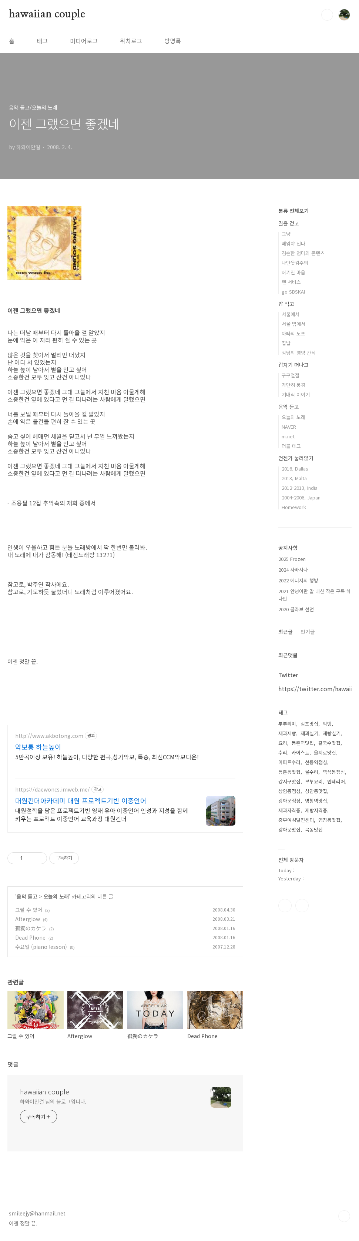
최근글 (285, 631)
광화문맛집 (289, 829)
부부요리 (314, 781)
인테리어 (336, 781)
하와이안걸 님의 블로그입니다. (53, 1101)
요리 (282, 742)
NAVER (289, 426)
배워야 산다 (293, 243)
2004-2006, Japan (301, 497)
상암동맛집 (316, 791)
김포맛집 (309, 723)
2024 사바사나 (293, 569)
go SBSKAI (293, 291)
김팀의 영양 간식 (299, 352)
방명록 (172, 40)
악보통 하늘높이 (38, 746)
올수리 (311, 771)
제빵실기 (331, 733)
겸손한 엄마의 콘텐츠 (303, 253)
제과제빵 (287, 733)
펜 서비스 (291, 281)
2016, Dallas (295, 468)
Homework (294, 507)
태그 (42, 40)
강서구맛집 (289, 781)
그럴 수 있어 (28, 909)
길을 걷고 (288, 223)
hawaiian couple (47, 14)
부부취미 (287, 723)
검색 (327, 14)
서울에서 (290, 314)
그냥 (286, 233)
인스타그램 (285, 905)
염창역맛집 (316, 800)
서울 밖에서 (293, 323)
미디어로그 (84, 40)
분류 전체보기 (293, 210)
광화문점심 (289, 800)
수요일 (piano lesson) (41, 946)
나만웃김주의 (295, 262)
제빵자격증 (316, 810)
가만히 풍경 (293, 384)
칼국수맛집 (329, 742)
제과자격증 (289, 810)
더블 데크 (291, 445)
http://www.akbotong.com (49, 736)
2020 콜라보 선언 (296, 609)
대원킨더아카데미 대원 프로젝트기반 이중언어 (81, 800)
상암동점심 (289, 791)
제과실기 (309, 733)
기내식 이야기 (296, 394)
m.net (288, 436)
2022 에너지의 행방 (298, 580)
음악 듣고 (27, 896)
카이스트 (300, 752)
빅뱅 (327, 723)
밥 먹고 (286, 303)
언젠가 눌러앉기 (295, 458)
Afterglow (27, 919)
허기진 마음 (293, 272)
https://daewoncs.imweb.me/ (52, 789)
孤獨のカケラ (30, 928)
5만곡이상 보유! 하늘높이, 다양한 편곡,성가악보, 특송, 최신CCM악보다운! (107, 756)
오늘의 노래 (56, 896)
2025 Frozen (292, 558)
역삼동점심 (334, 771)
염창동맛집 (329, 819)
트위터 (302, 905)
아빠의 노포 (293, 333)
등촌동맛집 (289, 771)
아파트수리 (289, 762)
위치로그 (131, 40)
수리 (282, 752)
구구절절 (290, 375)
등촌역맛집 (303, 742)
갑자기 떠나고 (293, 364)
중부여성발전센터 (296, 819)
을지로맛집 (325, 752)
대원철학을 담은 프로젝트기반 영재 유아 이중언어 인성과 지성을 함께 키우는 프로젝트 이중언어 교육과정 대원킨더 (101, 814)
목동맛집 (314, 829)
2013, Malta (294, 478)
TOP (344, 1216)
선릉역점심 (316, 762)
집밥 (286, 343)
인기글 (308, 631)
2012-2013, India (300, 487)
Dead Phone (30, 937)
